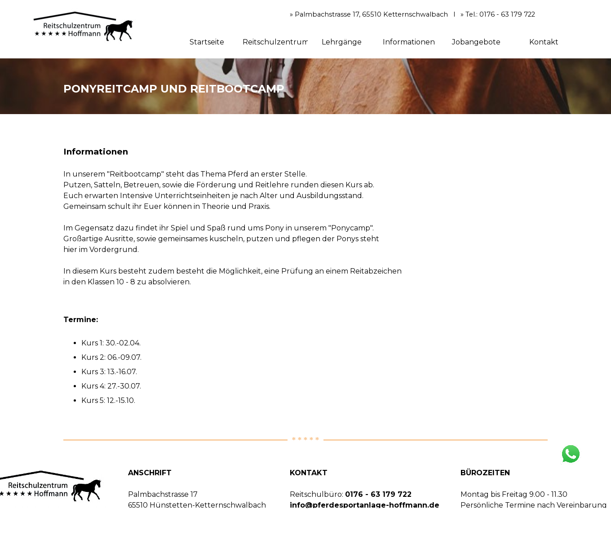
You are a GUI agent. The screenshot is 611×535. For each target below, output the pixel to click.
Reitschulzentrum (276, 42)
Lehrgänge (342, 42)
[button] (570, 446)
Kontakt (543, 42)
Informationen (409, 42)
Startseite (207, 42)
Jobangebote (476, 42)
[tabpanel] (305, 86)
